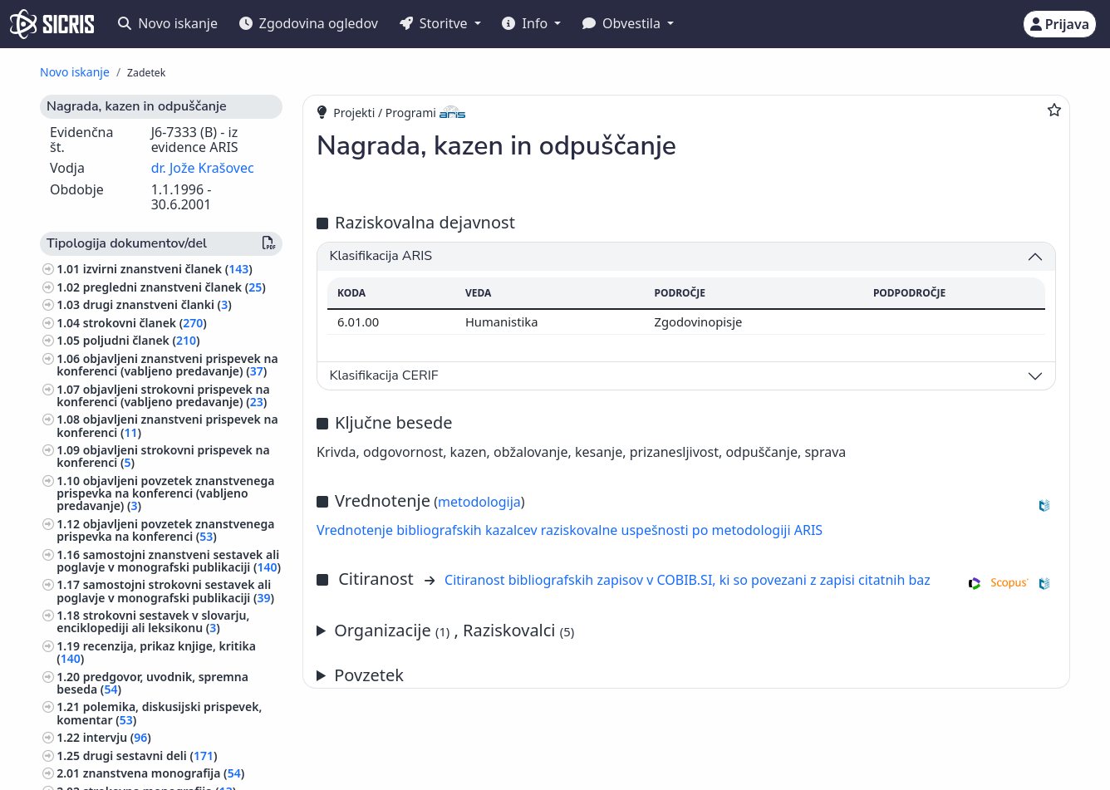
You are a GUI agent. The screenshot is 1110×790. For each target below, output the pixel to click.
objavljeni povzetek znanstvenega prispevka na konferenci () (165, 530)
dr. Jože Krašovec (202, 168)
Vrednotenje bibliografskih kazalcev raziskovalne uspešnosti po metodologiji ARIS (570, 530)
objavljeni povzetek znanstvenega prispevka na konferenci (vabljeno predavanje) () (165, 493)
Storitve (435, 23)
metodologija (479, 502)
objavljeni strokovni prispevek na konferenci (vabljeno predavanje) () (162, 395)
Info (526, 23)
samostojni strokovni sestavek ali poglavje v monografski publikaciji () (165, 591)
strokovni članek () (145, 323)
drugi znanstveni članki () (157, 304)
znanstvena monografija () (164, 773)
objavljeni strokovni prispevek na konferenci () (162, 456)
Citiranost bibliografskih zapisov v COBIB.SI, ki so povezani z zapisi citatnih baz (687, 580)
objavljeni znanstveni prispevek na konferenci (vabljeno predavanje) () (167, 365)
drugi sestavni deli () (150, 755)
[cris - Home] (52, 24)
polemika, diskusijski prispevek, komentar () (159, 713)
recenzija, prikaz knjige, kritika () (156, 652)
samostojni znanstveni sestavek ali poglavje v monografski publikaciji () (168, 561)
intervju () (117, 737)
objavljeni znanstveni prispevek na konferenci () (167, 425)
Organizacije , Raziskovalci (454, 630)
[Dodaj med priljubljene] (1054, 109)
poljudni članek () (141, 340)
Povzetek (369, 675)
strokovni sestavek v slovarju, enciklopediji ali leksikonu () (152, 621)
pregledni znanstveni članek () (174, 287)
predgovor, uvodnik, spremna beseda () (152, 683)
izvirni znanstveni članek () (168, 269)
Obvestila (623, 23)
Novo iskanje (168, 23)
